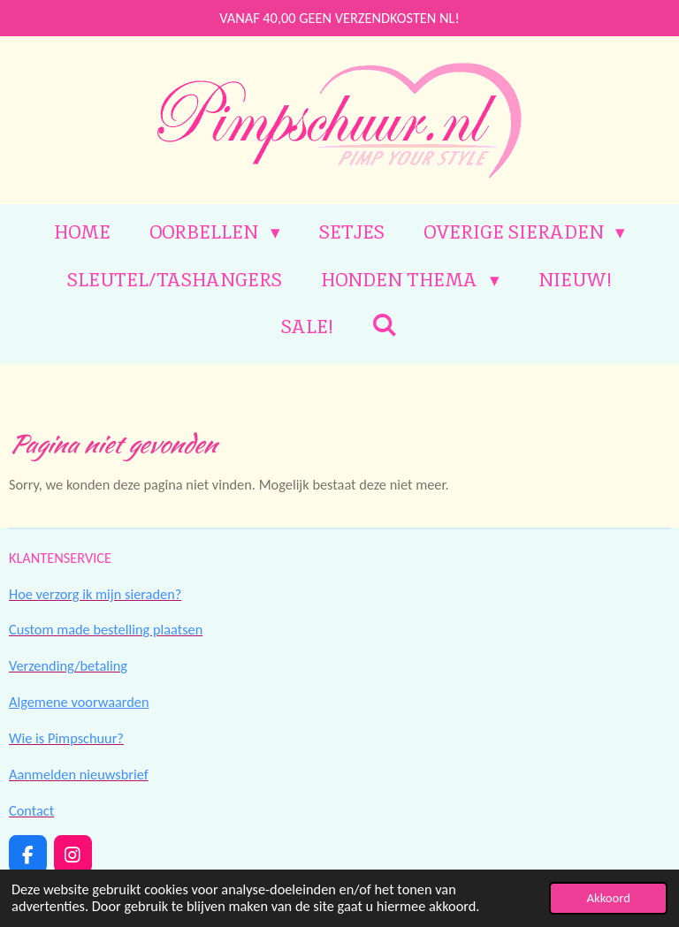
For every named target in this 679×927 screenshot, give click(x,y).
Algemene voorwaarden (79, 701)
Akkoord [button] (607, 898)
